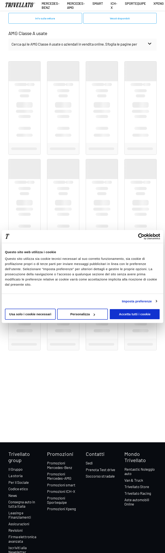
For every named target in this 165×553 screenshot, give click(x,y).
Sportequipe (135, 3)
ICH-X (114, 5)
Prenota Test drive (100, 469)
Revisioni (15, 530)
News (12, 495)
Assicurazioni (18, 524)
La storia (15, 475)
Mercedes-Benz (51, 5)
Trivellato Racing (137, 493)
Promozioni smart (61, 485)
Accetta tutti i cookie (135, 314)
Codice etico (18, 489)
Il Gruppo (15, 469)
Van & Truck (133, 480)
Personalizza (82, 314)
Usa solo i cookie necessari (30, 314)
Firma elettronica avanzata (22, 539)
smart (97, 3)
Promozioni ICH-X (61, 491)
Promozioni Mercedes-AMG (59, 476)
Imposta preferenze (137, 301)
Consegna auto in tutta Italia (21, 504)
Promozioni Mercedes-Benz (59, 465)
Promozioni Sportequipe (57, 500)
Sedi (89, 463)
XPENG (158, 3)
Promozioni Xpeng (61, 509)
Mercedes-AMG (76, 5)
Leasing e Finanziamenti (19, 515)
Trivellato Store (136, 486)
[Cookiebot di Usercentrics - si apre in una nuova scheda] (141, 236)
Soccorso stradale (100, 476)
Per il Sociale (18, 482)
